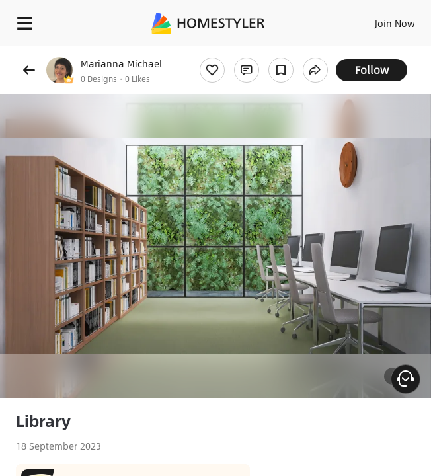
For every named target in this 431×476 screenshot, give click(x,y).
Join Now (395, 23)
